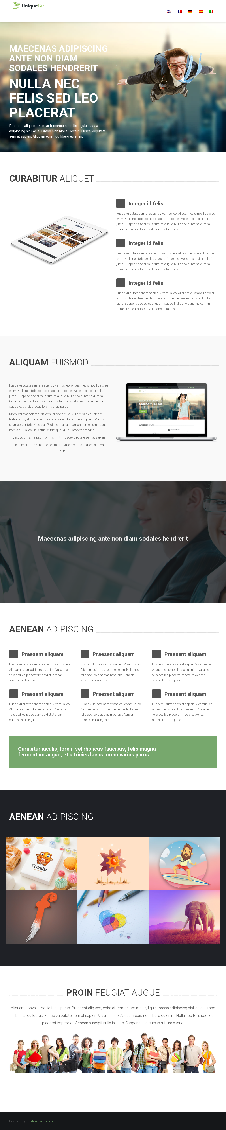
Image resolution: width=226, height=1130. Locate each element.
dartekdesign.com (40, 1121)
